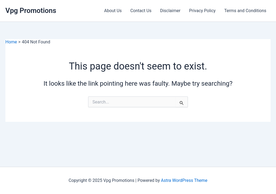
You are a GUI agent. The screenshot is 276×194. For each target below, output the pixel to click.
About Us (113, 10)
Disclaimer (170, 10)
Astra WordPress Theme (184, 180)
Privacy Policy (202, 10)
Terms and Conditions (245, 10)
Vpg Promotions (30, 10)
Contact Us (140, 10)
